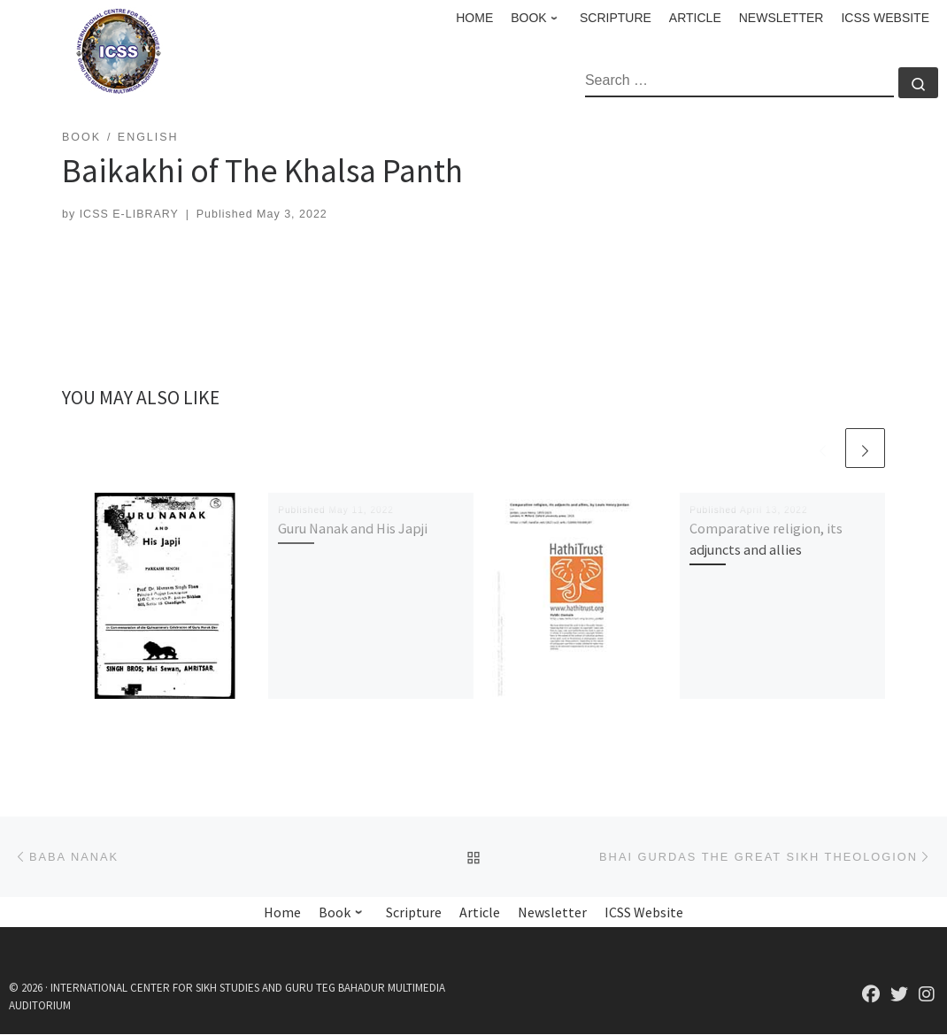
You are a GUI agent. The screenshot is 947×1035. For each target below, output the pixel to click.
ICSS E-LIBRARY (129, 214)
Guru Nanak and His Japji (352, 528)
